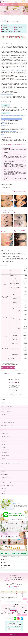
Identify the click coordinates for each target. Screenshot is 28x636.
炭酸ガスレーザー (4, 430)
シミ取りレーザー (4, 439)
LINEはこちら (23, 4)
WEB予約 (13, 4)
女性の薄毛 (3, 471)
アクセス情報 (9, 394)
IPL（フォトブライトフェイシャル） (7, 425)
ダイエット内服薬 (4, 420)
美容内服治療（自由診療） (5, 409)
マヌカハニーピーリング (5, 436)
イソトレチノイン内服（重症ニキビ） (7, 485)
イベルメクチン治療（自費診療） (7, 406)
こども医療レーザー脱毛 (5, 491)
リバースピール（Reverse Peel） (6, 482)
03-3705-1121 (15, 382)
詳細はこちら (22, 370)
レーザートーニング (4, 441)
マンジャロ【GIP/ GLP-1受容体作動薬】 (8, 422)
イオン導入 (3, 458)
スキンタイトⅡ (3, 428)
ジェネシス (3, 493)
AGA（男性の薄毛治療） (5, 469)
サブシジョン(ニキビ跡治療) (6, 411)
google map (24, 614)
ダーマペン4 (3, 417)
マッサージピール (4, 480)
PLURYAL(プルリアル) (5, 452)
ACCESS (18, 614)
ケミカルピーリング (4, 433)
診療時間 (24, 598)
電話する (4, 4)
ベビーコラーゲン (4, 414)
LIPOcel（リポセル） (4, 474)
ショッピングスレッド (5, 455)
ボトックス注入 (3, 447)
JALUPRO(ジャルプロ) (5, 450)
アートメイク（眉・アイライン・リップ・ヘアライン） (11, 463)
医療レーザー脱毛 (4, 488)
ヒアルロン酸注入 (4, 444)
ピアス (2, 466)
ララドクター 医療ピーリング (6, 477)
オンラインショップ (14, 634)
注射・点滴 (3, 460)
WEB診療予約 (17, 394)
